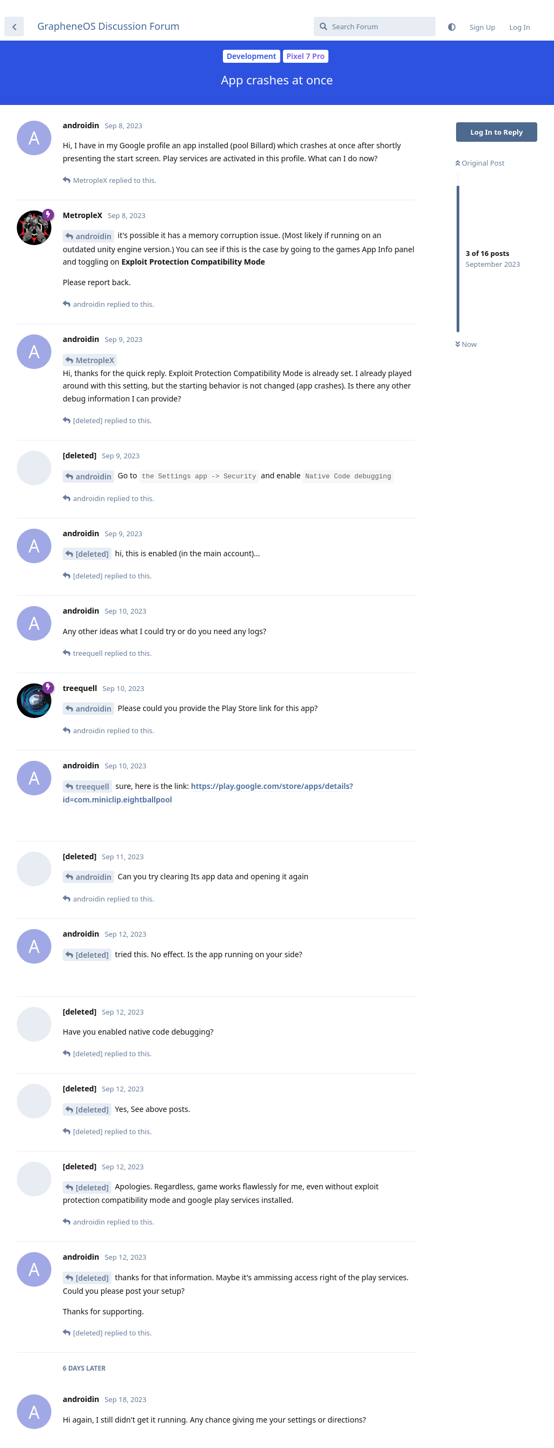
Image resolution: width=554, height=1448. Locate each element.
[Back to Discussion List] (14, 14)
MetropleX (95, 348)
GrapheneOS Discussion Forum (108, 13)
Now (466, 332)
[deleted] (92, 541)
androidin (93, 224)
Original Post (480, 150)
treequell (92, 774)
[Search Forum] (375, 14)
